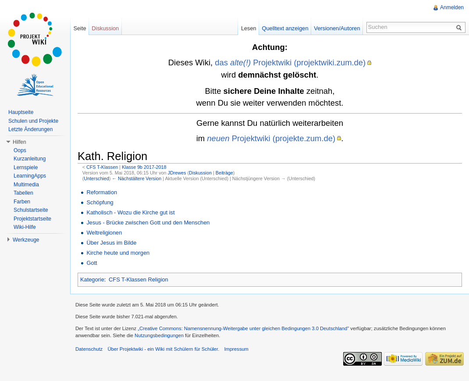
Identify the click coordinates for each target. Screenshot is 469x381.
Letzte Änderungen (30, 129)
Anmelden (452, 7)
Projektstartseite (32, 219)
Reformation (101, 192)
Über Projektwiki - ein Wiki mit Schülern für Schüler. (163, 349)
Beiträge (224, 172)
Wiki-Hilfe (25, 227)
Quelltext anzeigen (285, 28)
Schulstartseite (31, 210)
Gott (91, 263)
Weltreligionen (104, 232)
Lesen (248, 28)
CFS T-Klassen (102, 167)
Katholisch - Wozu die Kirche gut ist (130, 212)
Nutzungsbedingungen (159, 335)
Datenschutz (89, 349)
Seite (79, 28)
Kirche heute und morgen (117, 252)
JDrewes (177, 172)
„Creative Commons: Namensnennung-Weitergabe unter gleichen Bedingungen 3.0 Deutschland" (243, 328)
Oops (20, 150)
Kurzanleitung (30, 159)
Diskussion (200, 172)
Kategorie (92, 279)
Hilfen (19, 142)
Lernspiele (26, 167)
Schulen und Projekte (33, 121)
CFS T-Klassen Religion (138, 279)
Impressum (236, 349)
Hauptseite (20, 112)
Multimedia (26, 185)
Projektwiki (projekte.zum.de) (271, 138)
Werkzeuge (26, 240)
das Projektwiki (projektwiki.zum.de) (290, 62)
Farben (22, 202)
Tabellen (23, 193)
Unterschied (96, 178)
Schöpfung (99, 202)
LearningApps (30, 176)
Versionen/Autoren (337, 28)
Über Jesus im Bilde (111, 242)
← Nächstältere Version (136, 178)
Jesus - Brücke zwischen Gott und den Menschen (148, 222)
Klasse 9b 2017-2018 (144, 167)
